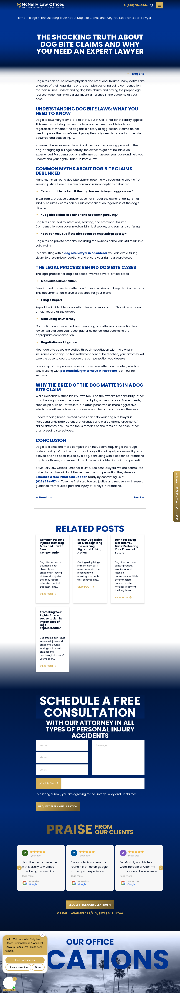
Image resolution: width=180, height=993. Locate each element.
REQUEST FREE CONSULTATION (88, 905)
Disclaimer (129, 794)
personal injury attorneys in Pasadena (88, 371)
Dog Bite (138, 74)
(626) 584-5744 (136, 5)
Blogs (33, 18)
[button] (161, 868)
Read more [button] (28, 876)
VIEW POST (48, 594)
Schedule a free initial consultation (61, 477)
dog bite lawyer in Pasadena (85, 253)
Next (139, 497)
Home (21, 18)
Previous (44, 497)
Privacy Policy (105, 794)
